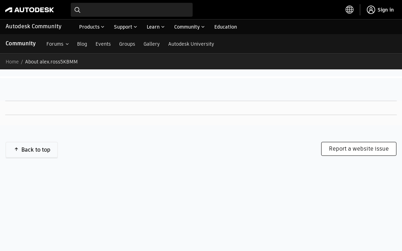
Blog (82, 43)
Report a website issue (359, 149)
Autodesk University (191, 43)
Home (12, 61)
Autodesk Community (34, 26)
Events (103, 43)
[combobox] (132, 10)
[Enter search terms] (132, 10)
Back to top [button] (36, 150)
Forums (54, 43)
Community (21, 43)
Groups (127, 43)
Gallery (152, 43)
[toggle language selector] (349, 9)
